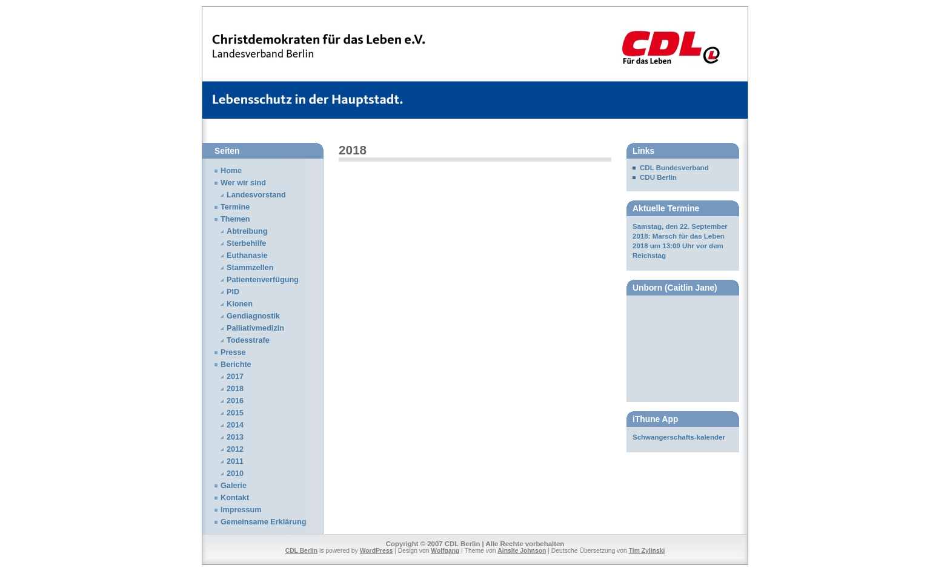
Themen (235, 219)
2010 (235, 473)
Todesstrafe (248, 340)
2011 (235, 461)
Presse (233, 352)
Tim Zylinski (647, 550)
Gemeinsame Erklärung (263, 522)
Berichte (236, 364)
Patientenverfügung (263, 280)
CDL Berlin (301, 550)
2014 (235, 425)
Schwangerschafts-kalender (679, 437)
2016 (235, 401)
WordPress (376, 550)
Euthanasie (247, 255)
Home (231, 171)
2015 (235, 413)
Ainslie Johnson (521, 550)
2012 (235, 449)
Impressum (241, 510)
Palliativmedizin (255, 328)
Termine (235, 207)
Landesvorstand (256, 195)
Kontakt (235, 497)
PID (233, 292)
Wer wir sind (243, 183)
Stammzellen (250, 267)
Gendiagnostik (253, 316)
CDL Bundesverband (674, 167)
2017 (235, 376)
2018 (235, 389)
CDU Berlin (658, 177)
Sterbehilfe (246, 243)
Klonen (240, 304)
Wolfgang (445, 550)
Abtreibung (247, 231)
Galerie (234, 485)
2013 (235, 437)
